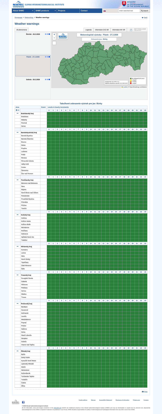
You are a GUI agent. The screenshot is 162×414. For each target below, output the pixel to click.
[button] (54, 34)
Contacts (146, 400)
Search (145, 11)
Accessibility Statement (105, 400)
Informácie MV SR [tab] (118, 30)
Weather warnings (42, 17)
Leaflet (124, 87)
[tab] (137, 30)
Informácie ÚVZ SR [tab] (102, 30)
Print (145, 392)
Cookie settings (83, 400)
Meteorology (29, 17)
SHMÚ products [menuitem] (42, 11)
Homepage (18, 17)
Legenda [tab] (88, 30)
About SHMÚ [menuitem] (18, 11)
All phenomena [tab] (21, 30)
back (145, 17)
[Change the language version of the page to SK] (104, 10)
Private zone (136, 400)
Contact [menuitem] (84, 11)
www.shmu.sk (57, 407)
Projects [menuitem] (61, 11)
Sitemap (93, 400)
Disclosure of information (122, 400)
